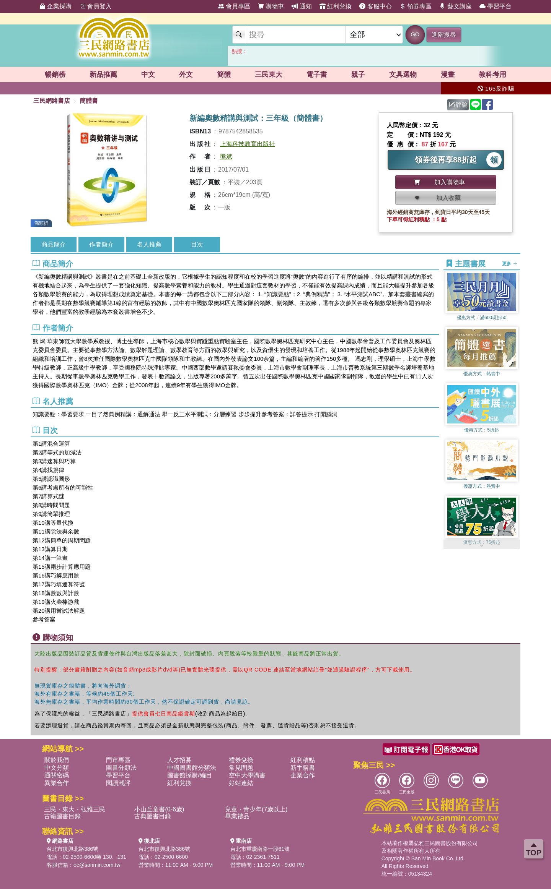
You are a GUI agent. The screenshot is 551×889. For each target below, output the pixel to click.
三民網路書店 (51, 100)
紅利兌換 (336, 6)
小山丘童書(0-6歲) (159, 809)
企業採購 (55, 6)
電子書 (316, 74)
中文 (148, 74)
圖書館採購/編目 (189, 775)
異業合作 (56, 783)
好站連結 (241, 783)
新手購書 (302, 767)
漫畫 (448, 74)
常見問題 (241, 767)
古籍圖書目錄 (62, 816)
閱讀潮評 (118, 783)
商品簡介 (53, 244)
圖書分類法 (121, 767)
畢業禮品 (237, 816)
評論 (458, 104)
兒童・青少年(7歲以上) (256, 809)
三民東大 (268, 74)
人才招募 (179, 760)
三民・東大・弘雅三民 (74, 809)
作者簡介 (101, 244)
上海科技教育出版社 (247, 144)
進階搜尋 (444, 34)
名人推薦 (149, 244)
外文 (186, 74)
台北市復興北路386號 (72, 849)
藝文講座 (455, 6)
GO (415, 34)
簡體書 (89, 100)
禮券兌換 (241, 760)
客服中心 (375, 6)
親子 (358, 74)
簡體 (224, 74)
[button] (481, 545)
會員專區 (234, 6)
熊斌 (226, 156)
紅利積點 (302, 760)
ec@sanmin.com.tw (96, 865)
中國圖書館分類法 (191, 767)
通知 (301, 6)
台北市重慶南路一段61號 (260, 849)
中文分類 (56, 767)
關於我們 (56, 760)
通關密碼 (56, 775)
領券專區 (415, 6)
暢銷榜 (55, 74)
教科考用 (492, 74)
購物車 (271, 6)
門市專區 (118, 760)
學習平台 (495, 6)
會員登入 (95, 6)
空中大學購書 (247, 775)
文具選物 (403, 74)
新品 (103, 74)
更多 (509, 263)
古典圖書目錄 (152, 816)
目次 (197, 244)
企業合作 (302, 775)
